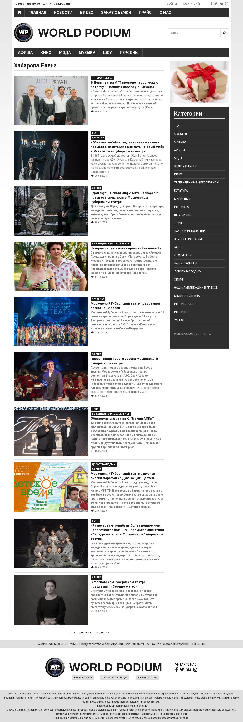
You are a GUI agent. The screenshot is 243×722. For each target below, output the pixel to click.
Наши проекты (185, 263)
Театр (95, 133)
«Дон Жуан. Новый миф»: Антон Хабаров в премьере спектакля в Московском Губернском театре (124, 197)
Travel (179, 223)
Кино (46, 52)
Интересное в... (185, 304)
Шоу (107, 52)
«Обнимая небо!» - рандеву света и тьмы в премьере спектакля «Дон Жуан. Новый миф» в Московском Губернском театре (127, 146)
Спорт (178, 279)
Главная (37, 12)
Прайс (145, 12)
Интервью (181, 207)
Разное (179, 320)
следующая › (85, 632)
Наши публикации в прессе (195, 287)
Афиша (25, 52)
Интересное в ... (102, 77)
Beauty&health (185, 166)
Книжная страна (187, 295)
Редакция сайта (83, 677)
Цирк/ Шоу (182, 198)
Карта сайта (193, 4)
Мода (65, 52)
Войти (172, 4)
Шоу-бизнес (183, 215)
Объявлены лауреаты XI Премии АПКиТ (122, 418)
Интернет (181, 312)
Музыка (87, 52)
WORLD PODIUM (84, 32)
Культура (98, 137)
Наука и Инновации (189, 231)
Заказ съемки (116, 12)
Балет (178, 247)
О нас (165, 12)
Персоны (129, 52)
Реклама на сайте (147, 677)
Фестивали (183, 255)
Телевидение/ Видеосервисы (111, 243)
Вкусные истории (188, 239)
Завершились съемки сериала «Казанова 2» (126, 248)
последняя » (102, 632)
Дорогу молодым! (104, 464)
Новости (63, 12)
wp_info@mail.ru (138, 705)
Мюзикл (180, 134)
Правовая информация (114, 677)
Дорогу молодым (187, 271)
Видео (86, 12)
